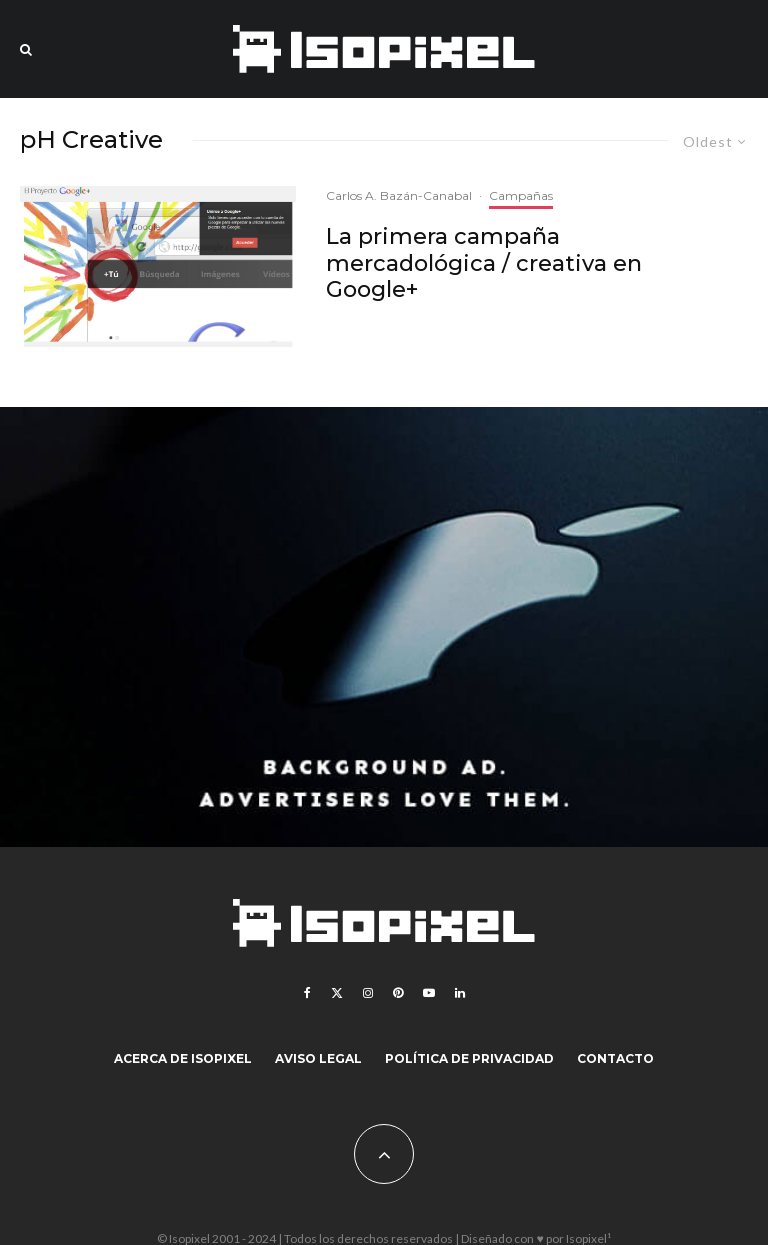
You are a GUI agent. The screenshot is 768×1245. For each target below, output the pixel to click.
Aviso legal (318, 1058)
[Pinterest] (398, 993)
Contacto (615, 1058)
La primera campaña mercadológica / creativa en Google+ (484, 263)
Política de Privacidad (469, 1058)
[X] (337, 993)
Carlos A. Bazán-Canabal (399, 195)
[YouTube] (429, 993)
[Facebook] (307, 993)
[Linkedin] (460, 993)
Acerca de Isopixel (183, 1058)
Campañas (521, 195)
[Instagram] (368, 993)
